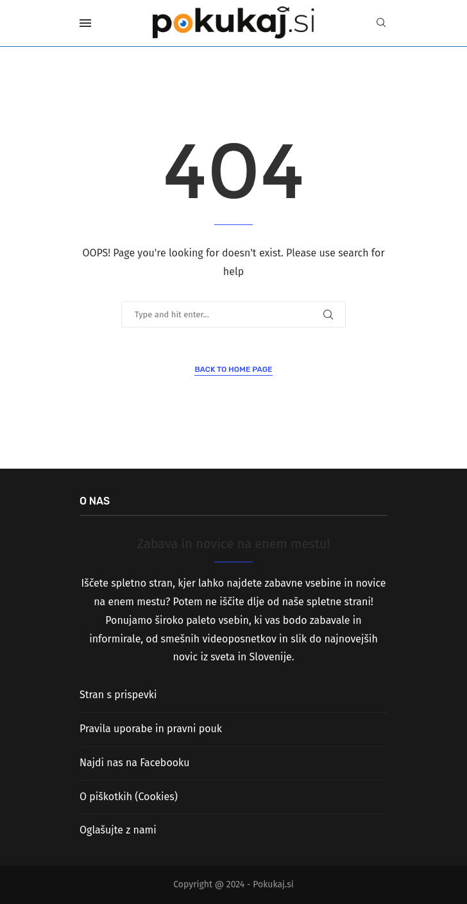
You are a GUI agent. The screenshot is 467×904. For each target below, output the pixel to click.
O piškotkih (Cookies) (129, 797)
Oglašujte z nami (118, 830)
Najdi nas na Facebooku (134, 763)
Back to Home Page (233, 369)
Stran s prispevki (118, 695)
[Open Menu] (85, 23)
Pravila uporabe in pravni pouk (151, 729)
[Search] (381, 23)
